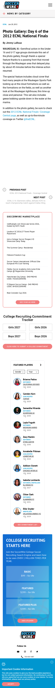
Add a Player (27, 621)
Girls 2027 (14, 327)
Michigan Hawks (30, 427)
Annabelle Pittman (31, 451)
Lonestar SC (28, 456)
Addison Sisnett (30, 465)
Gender (18, 372)
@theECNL (29, 119)
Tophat (26, 399)
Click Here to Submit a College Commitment (27, 347)
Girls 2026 (41, 327)
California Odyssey (31, 384)
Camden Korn (29, 393)
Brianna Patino (30, 379)
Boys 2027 (14, 336)
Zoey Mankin (29, 437)
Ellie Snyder (28, 508)
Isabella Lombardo (31, 480)
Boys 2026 (41, 336)
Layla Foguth (29, 422)
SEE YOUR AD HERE (27, 302)
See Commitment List (27, 525)
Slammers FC (28, 499)
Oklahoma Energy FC (32, 514)
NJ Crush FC (28, 485)
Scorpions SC (29, 413)
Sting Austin (28, 442)
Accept (11, 684)
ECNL (5, 24)
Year (31, 372)
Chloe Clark (28, 494)
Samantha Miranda (31, 408)
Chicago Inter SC (30, 471)
